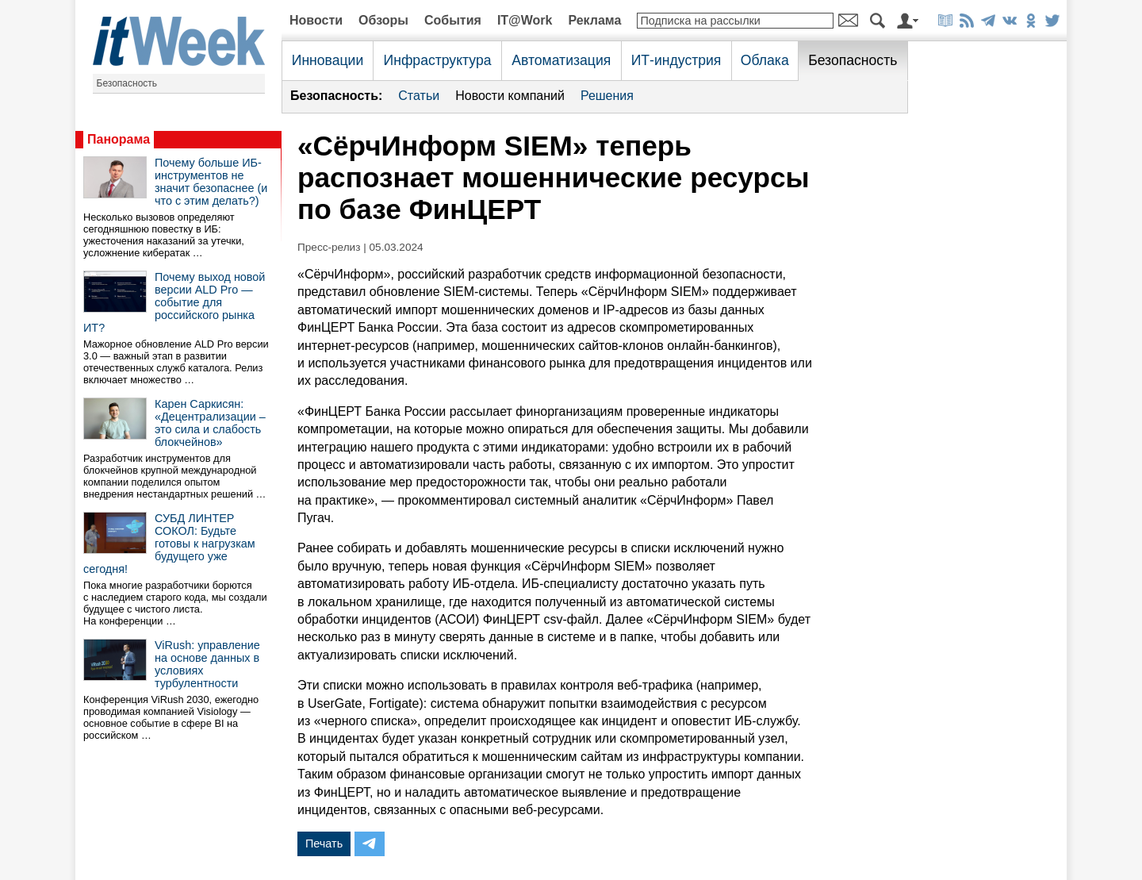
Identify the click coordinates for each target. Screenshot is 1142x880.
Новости (316, 20)
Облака (765, 60)
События (452, 20)
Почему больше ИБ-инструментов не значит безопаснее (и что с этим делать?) (211, 181)
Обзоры (383, 20)
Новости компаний (510, 95)
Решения (607, 95)
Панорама (118, 139)
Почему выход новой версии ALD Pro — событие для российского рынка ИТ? (174, 302)
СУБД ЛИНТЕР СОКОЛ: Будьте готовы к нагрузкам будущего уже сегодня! (169, 543)
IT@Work (525, 20)
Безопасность (127, 83)
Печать (324, 843)
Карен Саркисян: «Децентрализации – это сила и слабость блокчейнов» (210, 423)
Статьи (418, 95)
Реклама (594, 20)
